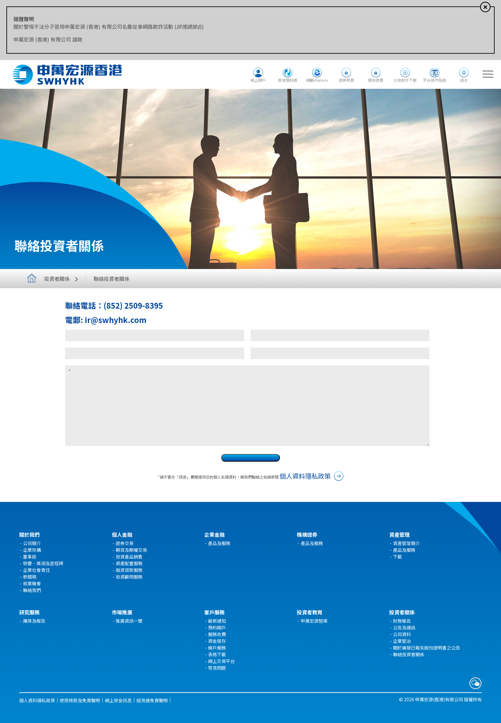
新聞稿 (29, 576)
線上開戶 (258, 80)
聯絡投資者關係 (408, 654)
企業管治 (402, 641)
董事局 (29, 556)
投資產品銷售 (129, 556)
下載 (397, 556)
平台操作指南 (434, 80)
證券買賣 (346, 80)
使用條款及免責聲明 (80, 700)
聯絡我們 (32, 590)
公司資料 (402, 634)
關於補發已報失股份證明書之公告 (426, 647)
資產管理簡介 (406, 543)
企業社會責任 (36, 570)
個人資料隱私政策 (305, 476)
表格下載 (217, 654)
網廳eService (317, 80)
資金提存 (217, 641)
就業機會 (32, 583)
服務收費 (217, 634)
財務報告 (402, 621)
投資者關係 (62, 278)
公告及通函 (404, 627)
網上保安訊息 (118, 700)
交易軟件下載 (405, 80)
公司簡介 (32, 543)
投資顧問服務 (129, 576)
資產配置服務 (129, 563)
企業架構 (32, 550)
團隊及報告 (34, 621)
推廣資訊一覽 (129, 621)
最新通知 (217, 621)
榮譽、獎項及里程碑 (43, 563)
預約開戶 (217, 627)
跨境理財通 (287, 80)
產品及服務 (219, 543)
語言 (464, 80)
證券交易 (125, 543)
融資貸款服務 (129, 570)
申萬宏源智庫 (314, 621)
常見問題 (217, 668)
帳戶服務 (217, 647)
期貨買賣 (375, 80)
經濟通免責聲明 (152, 700)
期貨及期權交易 (131, 550)
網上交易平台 (221, 661)
